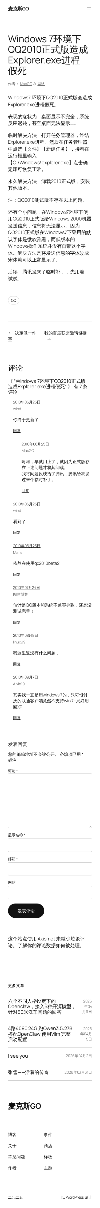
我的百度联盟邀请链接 (65, 333)
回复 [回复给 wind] (17, 430)
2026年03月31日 (78, 1072)
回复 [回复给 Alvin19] (17, 717)
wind (17, 408)
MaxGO (26, 83)
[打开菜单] (89, 9)
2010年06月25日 (27, 402)
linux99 (19, 642)
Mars (17, 552)
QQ (13, 300)
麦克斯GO (18, 8)
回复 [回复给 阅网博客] (17, 622)
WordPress (75, 1197)
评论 (13, 770)
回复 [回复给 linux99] (17, 663)
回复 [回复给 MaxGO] (25, 490)
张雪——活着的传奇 (28, 1072)
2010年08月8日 (25, 635)
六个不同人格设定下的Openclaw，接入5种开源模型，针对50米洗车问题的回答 (42, 1006)
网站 (11, 882)
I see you (18, 1055)
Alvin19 (19, 683)
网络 (41, 83)
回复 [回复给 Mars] (17, 574)
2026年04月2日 (79, 1055)
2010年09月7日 (25, 677)
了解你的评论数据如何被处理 (49, 945)
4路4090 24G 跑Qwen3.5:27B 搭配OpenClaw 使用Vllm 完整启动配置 (40, 1034)
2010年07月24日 (26, 587)
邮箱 (13, 858)
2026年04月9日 (87, 1006)
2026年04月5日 (86, 1034)
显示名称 (16, 834)
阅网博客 (20, 594)
